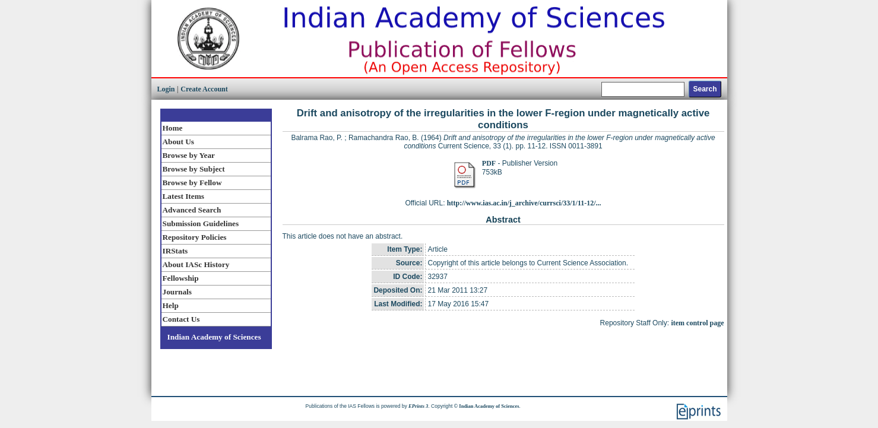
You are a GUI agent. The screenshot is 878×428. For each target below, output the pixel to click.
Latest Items (183, 196)
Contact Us (181, 319)
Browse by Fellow (192, 182)
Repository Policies (195, 237)
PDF (489, 163)
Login (166, 89)
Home (173, 127)
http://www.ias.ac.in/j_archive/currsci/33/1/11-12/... (524, 203)
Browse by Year (189, 155)
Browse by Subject (194, 168)
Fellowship (181, 278)
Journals (177, 291)
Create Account (203, 89)
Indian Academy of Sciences (214, 336)
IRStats (175, 250)
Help (171, 305)
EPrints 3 (418, 406)
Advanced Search (192, 209)
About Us (178, 141)
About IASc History (196, 264)
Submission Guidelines (201, 223)
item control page (697, 323)
